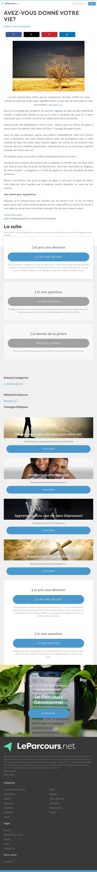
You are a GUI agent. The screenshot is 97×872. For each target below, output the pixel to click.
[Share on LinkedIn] (67, 34)
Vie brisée (8, 812)
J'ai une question (48, 301)
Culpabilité (55, 803)
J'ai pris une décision (48, 256)
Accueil (7, 830)
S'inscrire (48, 448)
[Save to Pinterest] (49, 34)
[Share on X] (32, 34)
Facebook (8, 861)
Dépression (9, 803)
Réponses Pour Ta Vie (13, 834)
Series (6, 843)
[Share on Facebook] (14, 34)
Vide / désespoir (57, 798)
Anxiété (7, 798)
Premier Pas (9, 848)
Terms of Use (9, 774)
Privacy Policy (10, 771)
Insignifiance (9, 794)
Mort (52, 789)
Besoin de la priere (48, 343)
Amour (53, 812)
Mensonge (8, 807)
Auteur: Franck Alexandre (17, 26)
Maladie (53, 794)
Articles (7, 839)
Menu (92, 4)
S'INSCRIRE (48, 713)
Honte (6, 817)
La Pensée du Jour (13, 383)
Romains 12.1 (56, 104)
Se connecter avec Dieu (14, 789)
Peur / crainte (56, 807)
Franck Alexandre (13, 214)
